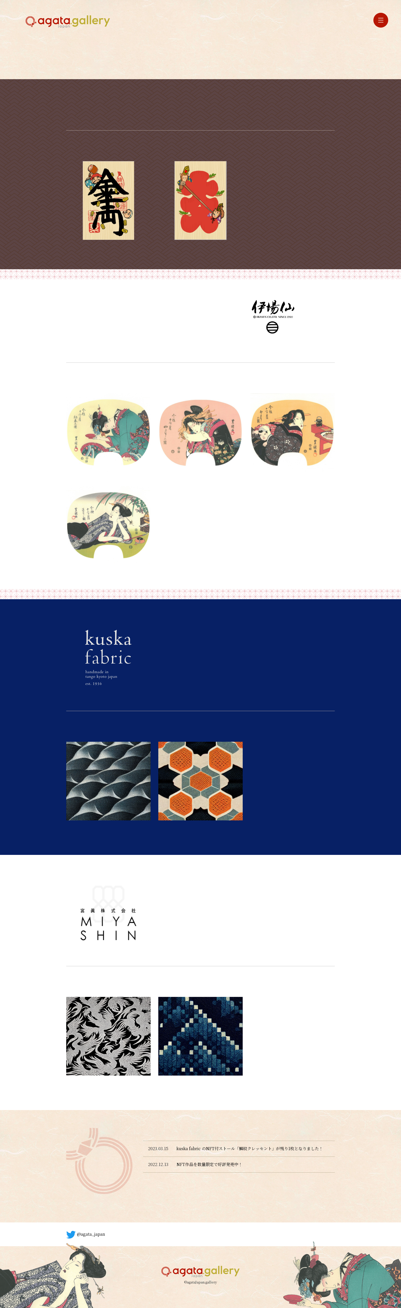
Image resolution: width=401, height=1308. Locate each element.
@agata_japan (85, 1235)
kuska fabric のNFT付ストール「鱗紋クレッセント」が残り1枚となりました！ (249, 1148)
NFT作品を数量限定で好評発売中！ (209, 1164)
